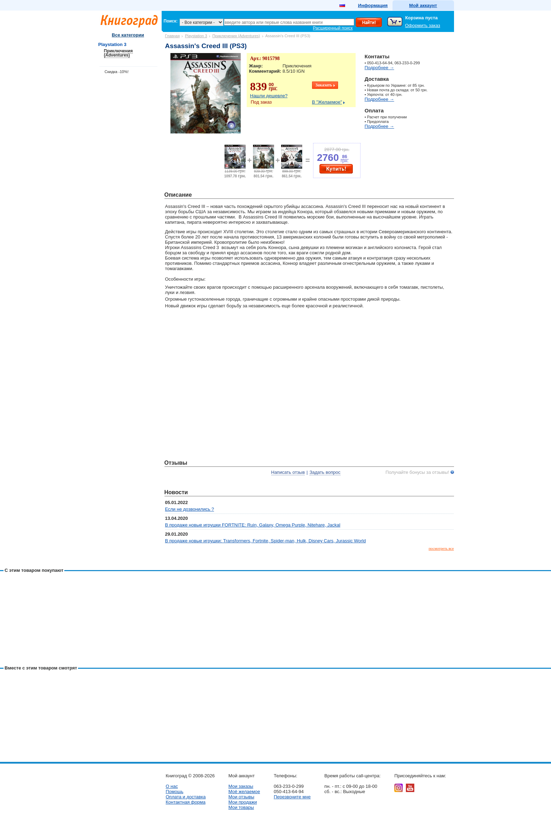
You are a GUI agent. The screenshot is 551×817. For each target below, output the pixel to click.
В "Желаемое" (327, 102)
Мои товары (241, 807)
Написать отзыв (288, 472)
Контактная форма (186, 802)
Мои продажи (242, 802)
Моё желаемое (244, 791)
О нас (172, 786)
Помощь (174, 791)
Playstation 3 (196, 36)
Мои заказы (240, 786)
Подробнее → (379, 67)
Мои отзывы (241, 796)
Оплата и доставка (186, 796)
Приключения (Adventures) (236, 36)
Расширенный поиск (333, 28)
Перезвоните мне (292, 796)
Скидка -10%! (117, 72)
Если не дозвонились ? (189, 509)
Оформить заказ (422, 25)
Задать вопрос (325, 472)
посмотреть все (441, 548)
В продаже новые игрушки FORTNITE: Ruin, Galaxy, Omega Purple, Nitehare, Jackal (253, 525)
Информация (373, 5)
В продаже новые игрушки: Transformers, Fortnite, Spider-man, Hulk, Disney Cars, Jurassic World (265, 540)
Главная (172, 36)
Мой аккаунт (423, 5)
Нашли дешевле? (269, 95)
